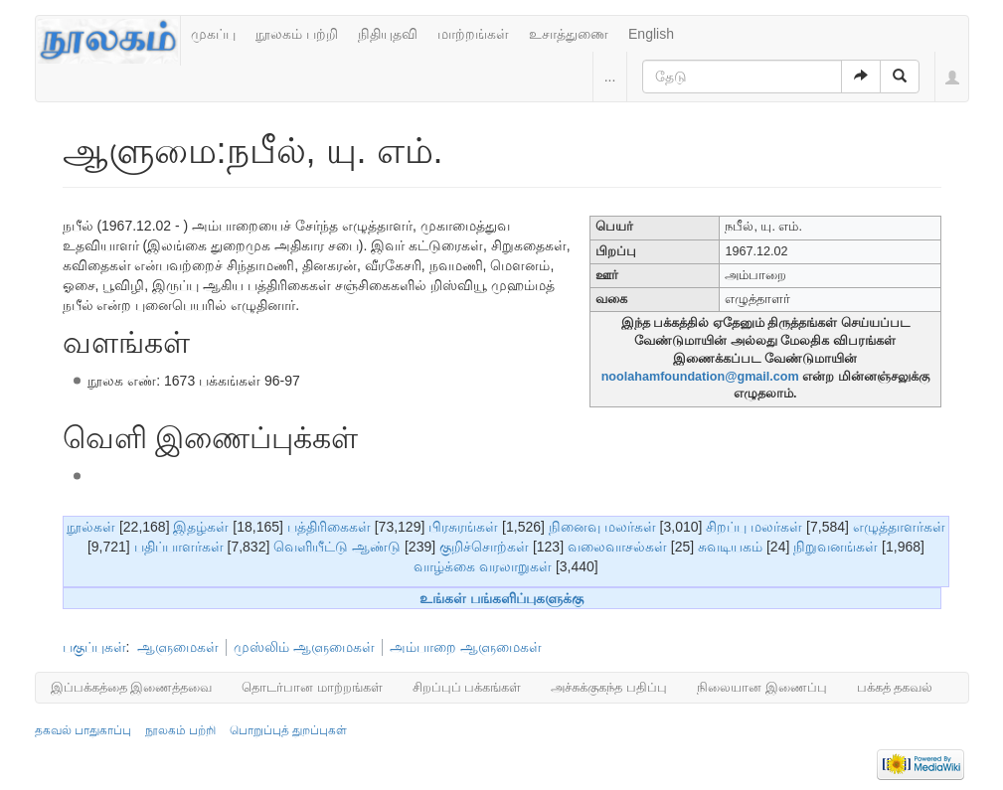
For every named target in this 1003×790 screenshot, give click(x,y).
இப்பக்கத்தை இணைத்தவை (132, 687)
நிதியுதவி (388, 34)
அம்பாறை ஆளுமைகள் (466, 647)
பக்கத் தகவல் (895, 687)
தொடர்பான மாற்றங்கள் (312, 687)
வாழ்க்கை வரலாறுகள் (483, 566)
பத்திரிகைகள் (329, 527)
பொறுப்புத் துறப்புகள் (288, 730)
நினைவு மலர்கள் (602, 527)
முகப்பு (213, 34)
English (651, 34)
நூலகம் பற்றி (296, 34)
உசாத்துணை (568, 34)
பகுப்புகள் (94, 647)
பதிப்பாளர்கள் (179, 546)
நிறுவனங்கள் (835, 546)
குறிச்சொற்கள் (484, 546)
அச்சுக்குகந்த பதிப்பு (609, 687)
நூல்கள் (91, 527)
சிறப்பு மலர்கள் (754, 527)
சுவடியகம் (730, 546)
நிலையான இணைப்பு (762, 687)
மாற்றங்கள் (473, 34)
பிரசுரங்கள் (463, 527)
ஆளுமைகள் (178, 647)
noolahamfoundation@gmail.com (700, 377)
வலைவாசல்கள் (617, 546)
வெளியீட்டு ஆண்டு (337, 546)
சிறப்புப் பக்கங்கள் (467, 687)
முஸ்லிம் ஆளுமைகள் (304, 647)
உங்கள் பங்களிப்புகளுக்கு (501, 598)
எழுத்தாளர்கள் (899, 527)
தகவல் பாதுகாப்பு (83, 730)
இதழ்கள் (201, 527)
